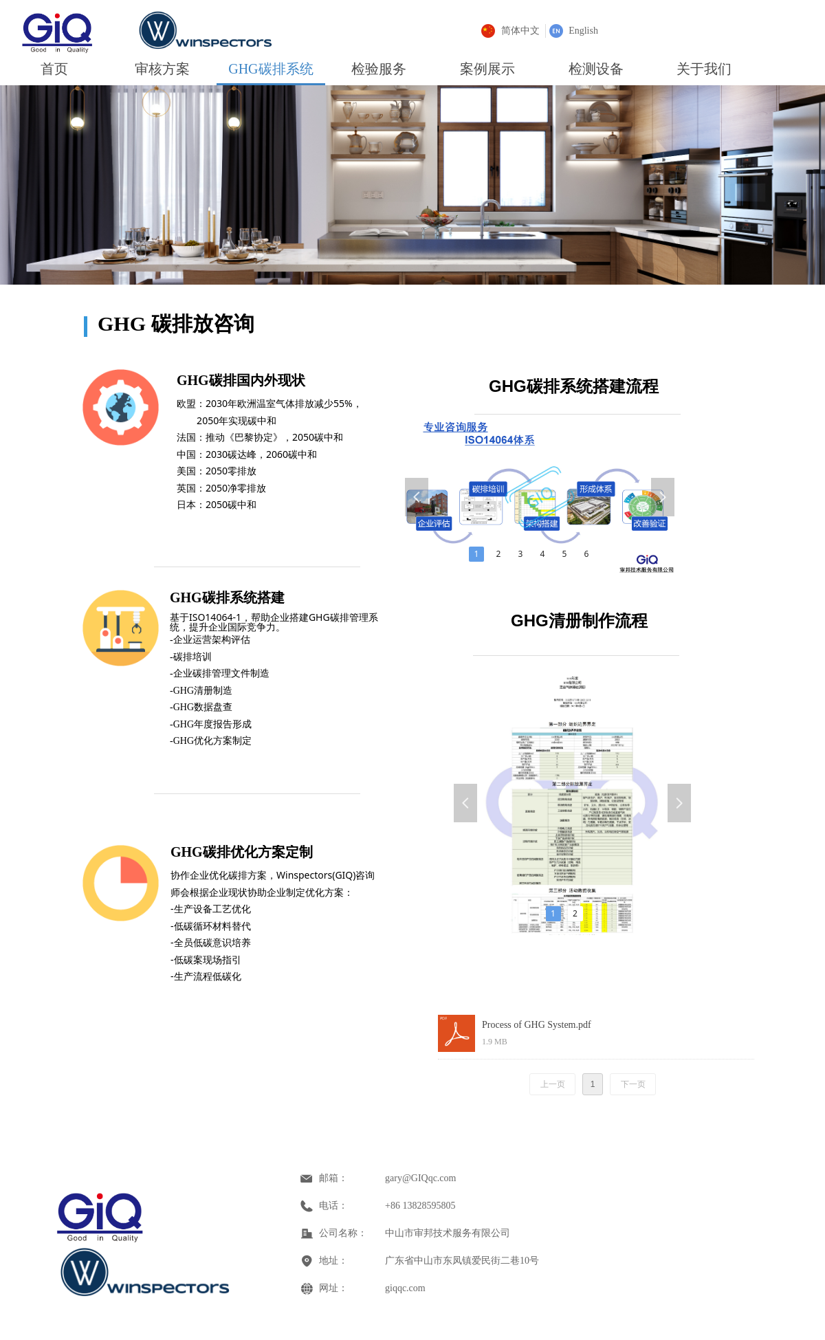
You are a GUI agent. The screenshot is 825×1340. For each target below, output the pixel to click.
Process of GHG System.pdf (536, 1025)
